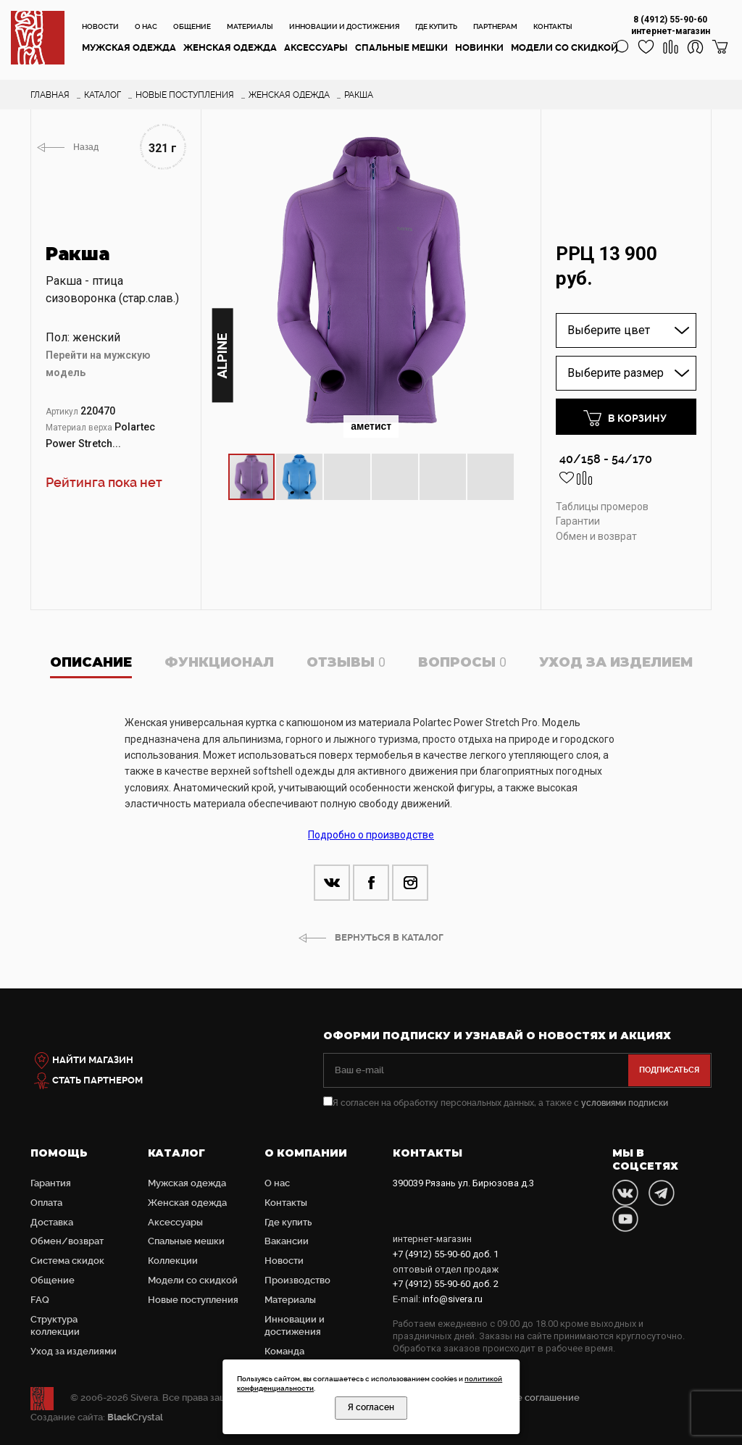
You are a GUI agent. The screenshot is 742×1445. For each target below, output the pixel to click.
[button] (514, 137)
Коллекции (173, 1260)
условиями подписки (624, 1103)
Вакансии (286, 1241)
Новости (100, 26)
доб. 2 (446, 1283)
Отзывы (346, 662)
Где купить (436, 26)
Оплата (46, 1202)
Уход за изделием (616, 662)
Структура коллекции (55, 1325)
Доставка (51, 1222)
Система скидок (67, 1260)
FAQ (39, 1299)
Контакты (552, 26)
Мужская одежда (129, 47)
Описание (91, 662)
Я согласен (371, 1407)
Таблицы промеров (602, 506)
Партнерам (495, 26)
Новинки (479, 47)
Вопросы (462, 662)
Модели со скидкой (564, 47)
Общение (192, 26)
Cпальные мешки (401, 47)
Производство (297, 1280)
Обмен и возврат (596, 536)
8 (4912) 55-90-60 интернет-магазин (670, 25)
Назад (86, 147)
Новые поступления (193, 1299)
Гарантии (578, 521)
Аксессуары (316, 47)
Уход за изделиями (73, 1351)
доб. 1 (446, 1254)
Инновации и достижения (344, 26)
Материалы (250, 26)
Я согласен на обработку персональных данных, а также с (495, 1103)
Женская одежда (230, 47)
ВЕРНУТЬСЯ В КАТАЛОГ (389, 937)
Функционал (219, 662)
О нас (146, 26)
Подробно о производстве (371, 835)
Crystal (135, 1417)
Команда (284, 1351)
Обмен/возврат (67, 1241)
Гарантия (50, 1183)
